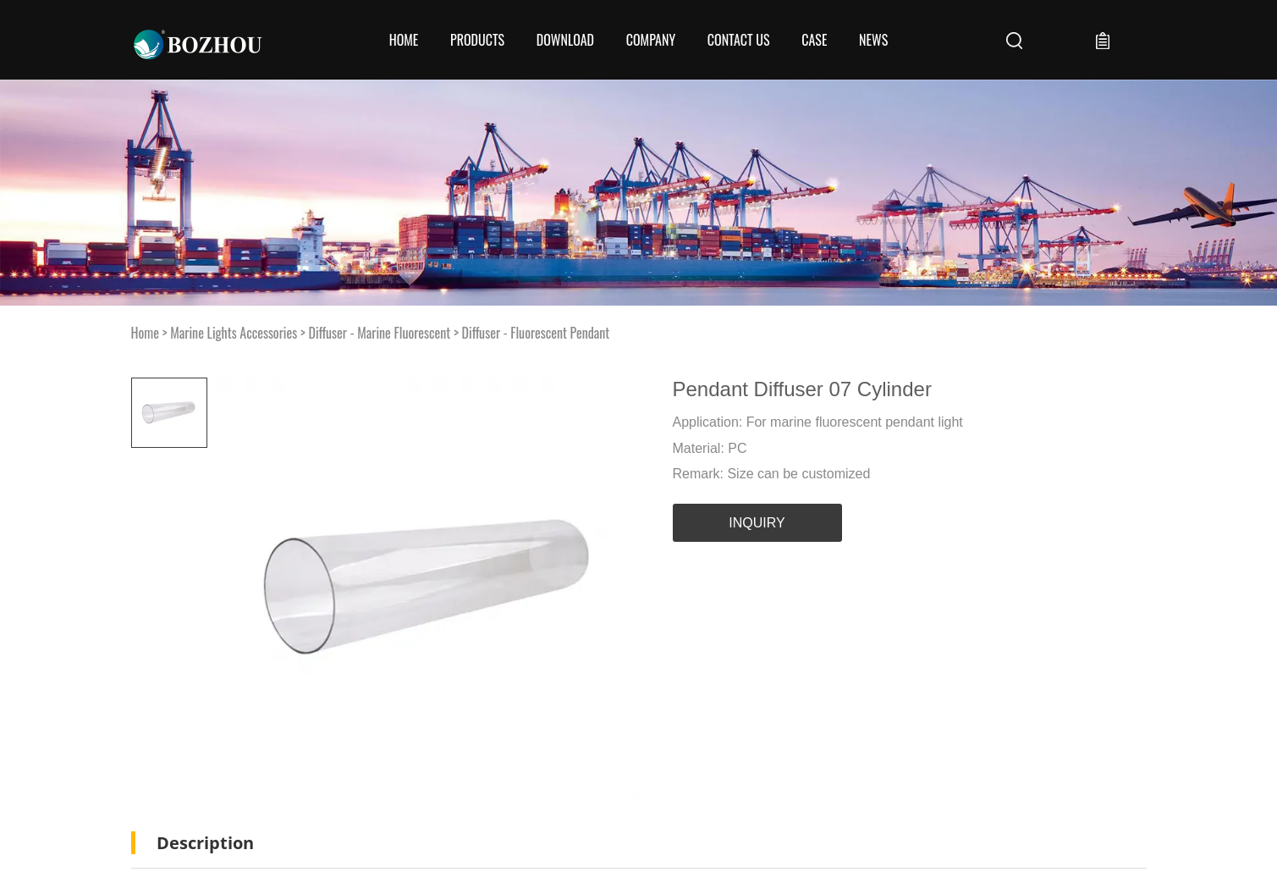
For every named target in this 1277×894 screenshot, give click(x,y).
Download (565, 40)
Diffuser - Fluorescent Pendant (536, 333)
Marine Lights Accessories (233, 333)
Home (404, 40)
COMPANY (650, 40)
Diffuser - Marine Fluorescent (379, 333)
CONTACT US (738, 40)
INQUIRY (756, 523)
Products (477, 40)
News (873, 40)
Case (814, 40)
